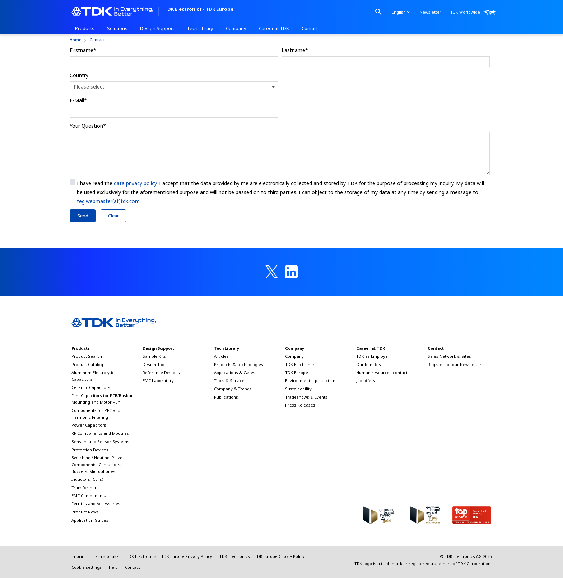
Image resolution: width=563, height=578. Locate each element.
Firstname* (83, 50)
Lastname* (295, 50)
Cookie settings (86, 567)
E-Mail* (78, 100)
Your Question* (88, 125)
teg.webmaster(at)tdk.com (108, 201)
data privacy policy (135, 183)
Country (79, 75)
